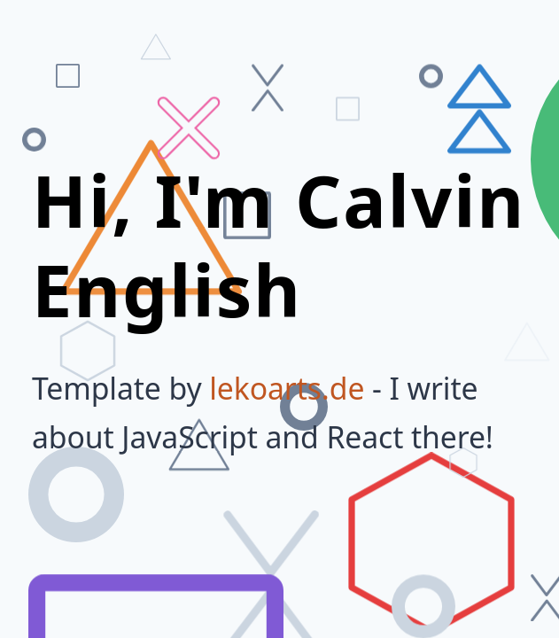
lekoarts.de (286, 388)
